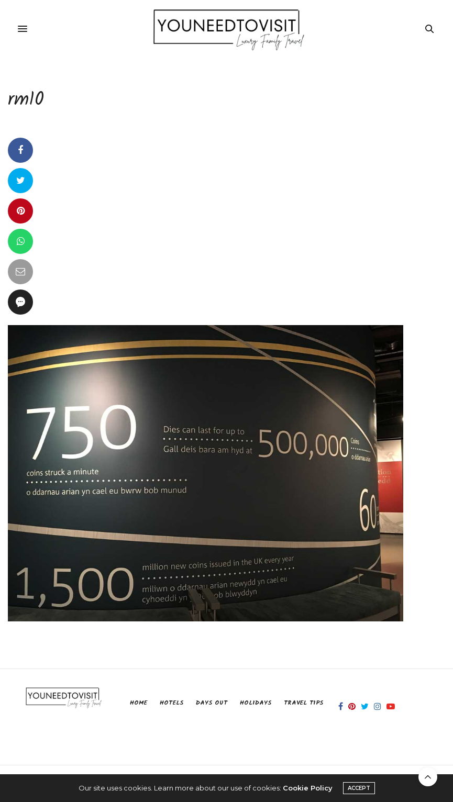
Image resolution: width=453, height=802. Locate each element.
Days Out (211, 703)
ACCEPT (359, 788)
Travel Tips (303, 703)
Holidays (255, 703)
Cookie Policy (308, 788)
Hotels (171, 703)
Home (138, 703)
